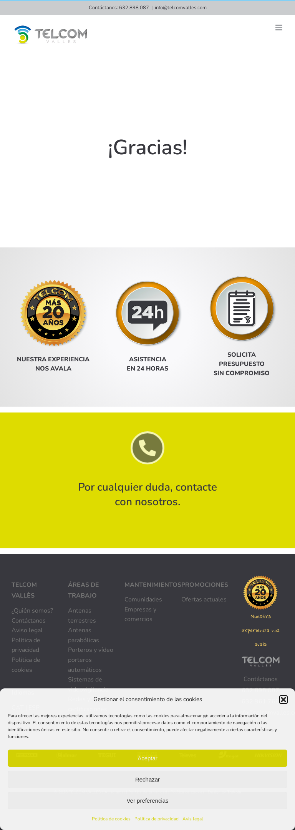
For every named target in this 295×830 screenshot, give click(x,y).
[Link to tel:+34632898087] (148, 449)
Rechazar (147, 779)
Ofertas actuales (204, 599)
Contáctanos (261, 679)
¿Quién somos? (32, 610)
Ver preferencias (147, 800)
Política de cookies (111, 819)
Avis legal (192, 819)
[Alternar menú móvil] (279, 27)
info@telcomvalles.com (181, 7)
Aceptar (147, 758)
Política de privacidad (156, 819)
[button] (283, 699)
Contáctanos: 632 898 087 (119, 7)
